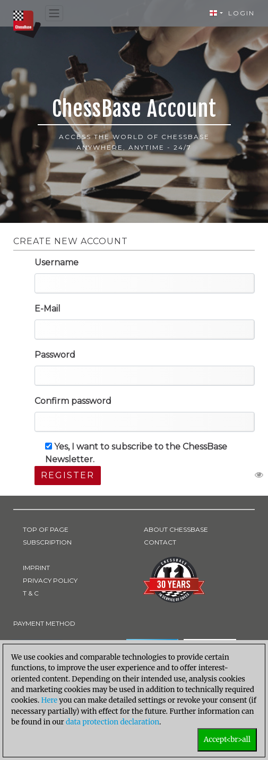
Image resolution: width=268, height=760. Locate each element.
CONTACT (160, 542)
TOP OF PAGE (45, 529)
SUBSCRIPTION (47, 542)
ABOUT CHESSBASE (176, 529)
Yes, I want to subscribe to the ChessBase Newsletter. (136, 453)
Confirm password (72, 401)
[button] (216, 13)
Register (67, 475)
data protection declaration (112, 722)
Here (49, 700)
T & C (31, 593)
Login (241, 13)
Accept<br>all (227, 739)
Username (56, 262)
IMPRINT (36, 568)
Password (54, 355)
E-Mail (47, 309)
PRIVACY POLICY (50, 580)
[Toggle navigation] (54, 13)
